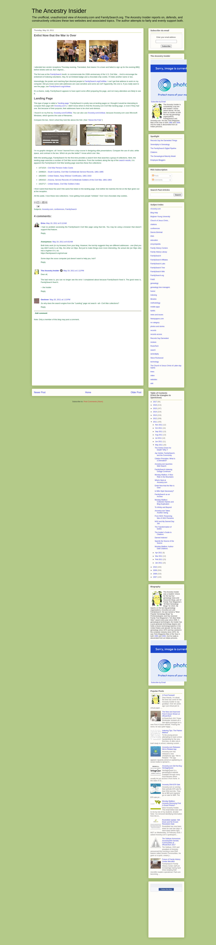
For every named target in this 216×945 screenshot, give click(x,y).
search (153, 350)
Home (88, 392)
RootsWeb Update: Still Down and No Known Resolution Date (171, 822)
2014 (155, 412)
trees (152, 372)
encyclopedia (156, 244)
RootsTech (155, 346)
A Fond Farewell (168, 695)
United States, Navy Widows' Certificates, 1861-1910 (69, 176)
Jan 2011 (159, 563)
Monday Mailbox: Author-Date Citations (164, 548)
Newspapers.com (157, 319)
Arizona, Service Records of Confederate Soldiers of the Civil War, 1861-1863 (80, 180)
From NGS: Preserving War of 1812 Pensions (164, 517)
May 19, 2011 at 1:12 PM (73, 271)
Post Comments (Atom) (93, 401)
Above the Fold (94, 120)
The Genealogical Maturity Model (163, 156)
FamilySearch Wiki (158, 272)
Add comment (41, 313)
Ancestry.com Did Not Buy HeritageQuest (172, 767)
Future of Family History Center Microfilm (171, 860)
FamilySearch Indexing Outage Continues (163, 470)
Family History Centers (159, 248)
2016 (155, 405)
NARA (153, 311)
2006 (178, 123)
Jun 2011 (159, 442)
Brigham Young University (160, 217)
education (154, 240)
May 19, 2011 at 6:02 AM (62, 242)
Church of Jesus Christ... (160, 221)
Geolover (45, 299)
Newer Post (40, 392)
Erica (43, 223)
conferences (59, 209)
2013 (155, 415)
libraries (154, 299)
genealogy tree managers (160, 287)
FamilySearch (55, 74)
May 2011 (159, 445)
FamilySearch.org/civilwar (59, 86)
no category (155, 323)
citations (154, 224)
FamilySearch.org (157, 275)
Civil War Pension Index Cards (60, 168)
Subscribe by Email (158, 102)
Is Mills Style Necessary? (164, 491)
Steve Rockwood (157, 358)
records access (156, 334)
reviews (153, 342)
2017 (155, 402)
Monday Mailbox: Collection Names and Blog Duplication (164, 502)
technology (155, 362)
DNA (152, 236)
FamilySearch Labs (158, 264)
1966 (170, 123)
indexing (154, 295)
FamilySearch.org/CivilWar (95, 81)
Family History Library (159, 252)
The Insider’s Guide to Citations (163, 533)
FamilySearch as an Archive (162, 495)
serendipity (155, 354)
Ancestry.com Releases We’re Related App (171, 748)
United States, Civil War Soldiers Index (64, 184)
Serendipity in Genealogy (160, 145)
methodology (155, 303)
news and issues (157, 315)
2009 (155, 570)
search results (125, 160)
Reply (43, 233)
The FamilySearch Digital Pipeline (163, 148)
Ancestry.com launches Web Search (163, 465)
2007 (155, 577)
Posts (155, 176)
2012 (155, 419)
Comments (157, 180)
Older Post (136, 392)
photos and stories (158, 326)
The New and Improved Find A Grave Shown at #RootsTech (171, 714)
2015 (155, 408)
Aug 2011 (159, 435)
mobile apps (155, 307)
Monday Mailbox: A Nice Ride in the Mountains (164, 476)
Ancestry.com (59, 106)
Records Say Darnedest (160, 338)
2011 (155, 422)
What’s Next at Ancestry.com (161, 481)
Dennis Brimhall (157, 232)
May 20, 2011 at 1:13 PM (60, 299)
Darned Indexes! (161, 538)
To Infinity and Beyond (163, 507)
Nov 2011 (159, 425)
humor (153, 291)
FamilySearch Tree (158, 268)
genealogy (154, 283)
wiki (152, 383)
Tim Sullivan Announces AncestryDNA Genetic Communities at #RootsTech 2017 (171, 842)
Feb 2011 (159, 559)
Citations (154, 152)
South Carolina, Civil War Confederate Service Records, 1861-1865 (75, 172)
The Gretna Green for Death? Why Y (163, 449)
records (153, 330)
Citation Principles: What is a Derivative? (165, 460)
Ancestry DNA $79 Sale (171, 785)
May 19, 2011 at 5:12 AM (56, 223)
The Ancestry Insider (59, 10)
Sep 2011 (159, 432)
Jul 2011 (158, 438)
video (153, 376)
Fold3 (153, 279)
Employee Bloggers (158, 160)
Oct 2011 (159, 428)
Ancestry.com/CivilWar (63, 113)
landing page (63, 103)
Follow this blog (166, 889)
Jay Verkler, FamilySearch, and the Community (165, 454)
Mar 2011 (159, 556)
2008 (155, 574)
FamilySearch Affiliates (159, 260)
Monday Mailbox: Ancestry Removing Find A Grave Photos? (171, 803)
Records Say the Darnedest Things (164, 141)
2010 (155, 567)
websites (154, 380)
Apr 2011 (159, 553)
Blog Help (154, 213)
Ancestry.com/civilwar (96, 113)
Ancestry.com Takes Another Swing (162, 512)
